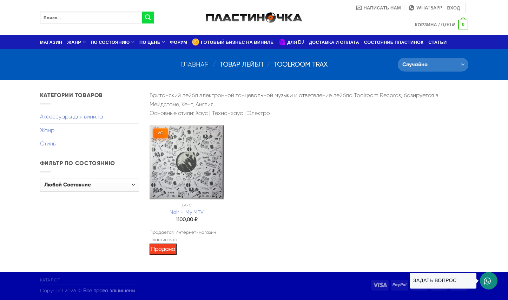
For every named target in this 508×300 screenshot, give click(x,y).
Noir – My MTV (187, 212)
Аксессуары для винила (71, 116)
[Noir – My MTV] (187, 162)
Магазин (51, 42)
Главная (194, 64)
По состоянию (112, 42)
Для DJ (291, 42)
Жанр (76, 42)
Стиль (48, 143)
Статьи (437, 42)
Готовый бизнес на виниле (232, 42)
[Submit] (148, 17)
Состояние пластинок (393, 42)
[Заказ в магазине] (433, 64)
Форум (178, 42)
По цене (152, 42)
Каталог (50, 280)
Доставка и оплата (334, 42)
